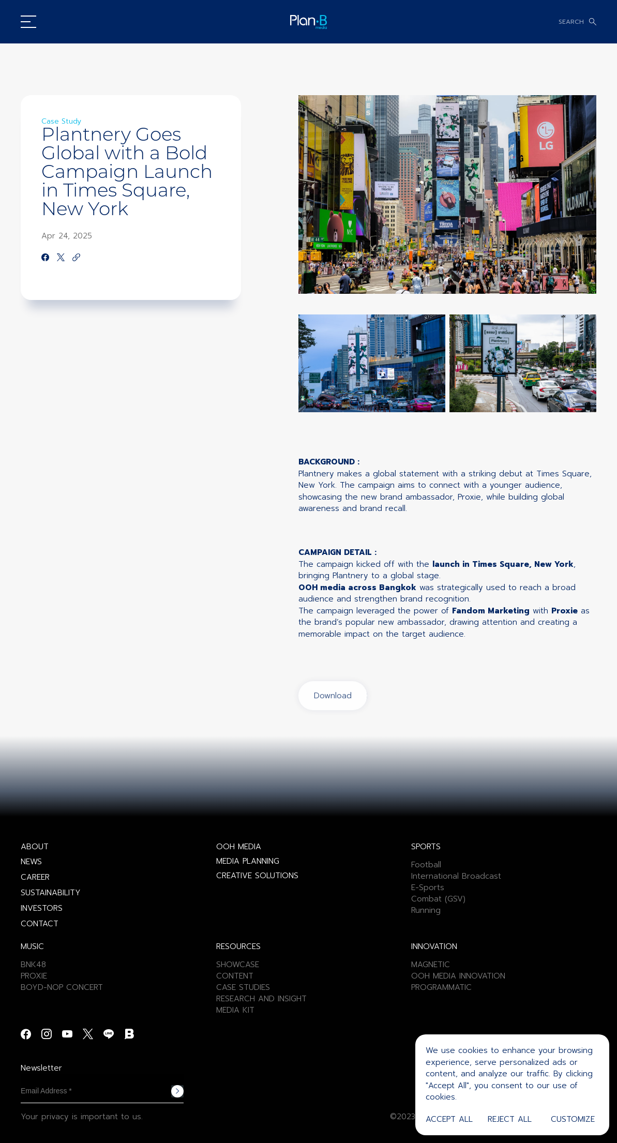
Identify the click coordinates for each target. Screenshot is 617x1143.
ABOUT (35, 846)
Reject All (510, 1119)
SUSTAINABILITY (51, 892)
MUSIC (32, 946)
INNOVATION (434, 946)
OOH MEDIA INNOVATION (458, 976)
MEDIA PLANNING (247, 861)
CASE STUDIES (243, 987)
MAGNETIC (430, 964)
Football (426, 864)
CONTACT (39, 923)
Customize (573, 1119)
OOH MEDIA (238, 846)
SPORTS (426, 846)
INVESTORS (42, 908)
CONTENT (234, 976)
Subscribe (177, 1091)
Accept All (449, 1119)
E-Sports (427, 887)
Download (333, 734)
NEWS (31, 861)
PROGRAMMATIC (441, 987)
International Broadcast (456, 876)
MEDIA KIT (235, 1010)
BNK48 (33, 964)
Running (426, 910)
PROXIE (34, 976)
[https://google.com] (76, 258)
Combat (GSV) (438, 899)
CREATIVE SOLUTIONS (257, 875)
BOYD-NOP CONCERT (62, 987)
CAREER (35, 877)
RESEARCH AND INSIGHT (261, 998)
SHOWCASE (237, 964)
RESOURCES (238, 946)
